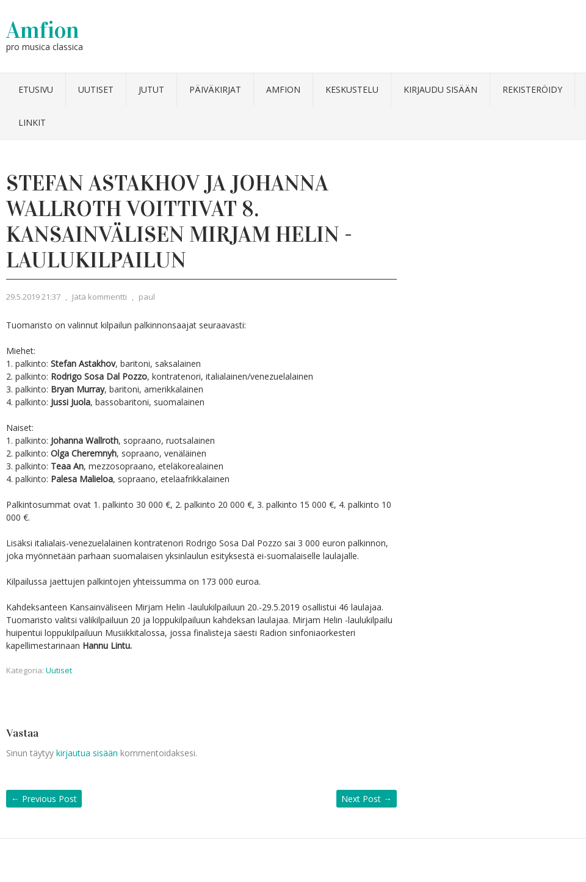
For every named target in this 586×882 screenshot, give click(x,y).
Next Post (366, 798)
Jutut (151, 89)
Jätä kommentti (99, 296)
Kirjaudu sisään (440, 89)
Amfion (42, 30)
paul (147, 296)
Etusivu (35, 89)
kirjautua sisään (87, 753)
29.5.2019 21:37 (33, 296)
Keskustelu (351, 89)
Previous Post (44, 798)
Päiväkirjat (215, 89)
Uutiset (96, 89)
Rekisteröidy (532, 89)
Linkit (32, 122)
